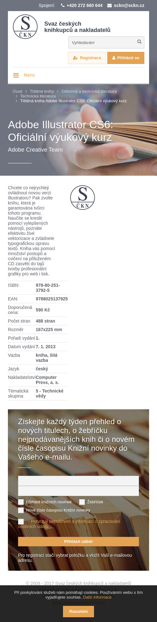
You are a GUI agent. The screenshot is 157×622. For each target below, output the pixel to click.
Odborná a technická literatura (88, 91)
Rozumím (78, 611)
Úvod (17, 91)
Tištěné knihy (42, 91)
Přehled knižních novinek (49, 501)
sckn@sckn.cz (129, 5)
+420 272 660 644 (85, 5)
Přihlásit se (128, 57)
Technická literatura (38, 96)
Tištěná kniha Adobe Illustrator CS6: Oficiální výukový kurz (73, 100)
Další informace (97, 597)
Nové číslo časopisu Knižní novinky (58, 510)
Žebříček (95, 501)
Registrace (90, 57)
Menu (29, 75)
